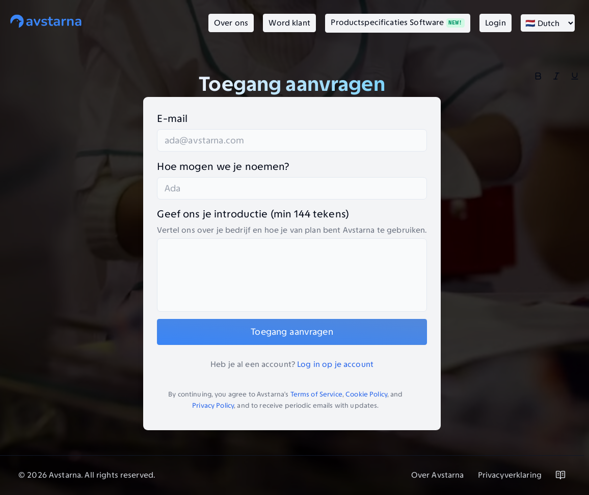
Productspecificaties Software (397, 22)
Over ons (231, 23)
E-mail (172, 118)
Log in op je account (335, 364)
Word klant (289, 23)
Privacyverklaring (510, 475)
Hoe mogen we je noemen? (223, 166)
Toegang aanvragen (292, 331)
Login (495, 23)
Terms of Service (316, 394)
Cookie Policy (366, 394)
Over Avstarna (437, 475)
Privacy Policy (213, 405)
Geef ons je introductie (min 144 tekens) (253, 214)
